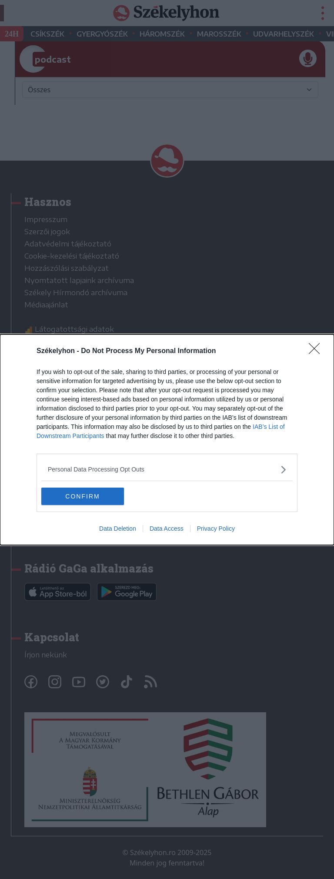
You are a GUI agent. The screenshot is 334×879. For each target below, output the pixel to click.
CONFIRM (82, 496)
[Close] (317, 351)
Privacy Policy (216, 528)
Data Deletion (117, 528)
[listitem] (167, 469)
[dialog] (167, 439)
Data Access (167, 528)
